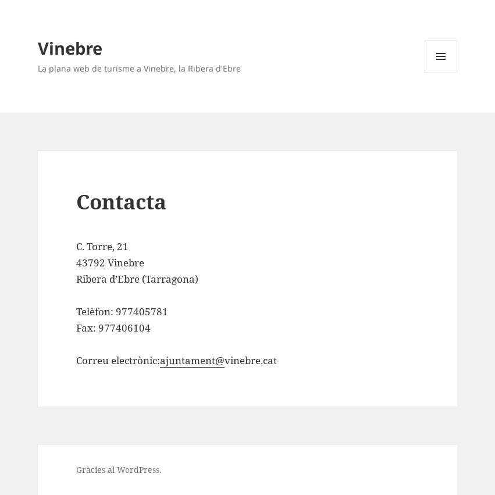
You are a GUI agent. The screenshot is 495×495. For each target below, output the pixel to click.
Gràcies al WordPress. (119, 469)
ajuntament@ (192, 360)
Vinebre (70, 48)
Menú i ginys (441, 72)
